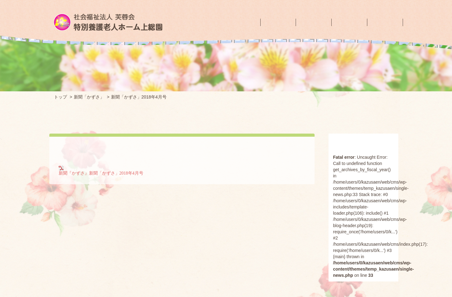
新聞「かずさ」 (89, 96)
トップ (60, 96)
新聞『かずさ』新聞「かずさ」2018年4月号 (101, 170)
